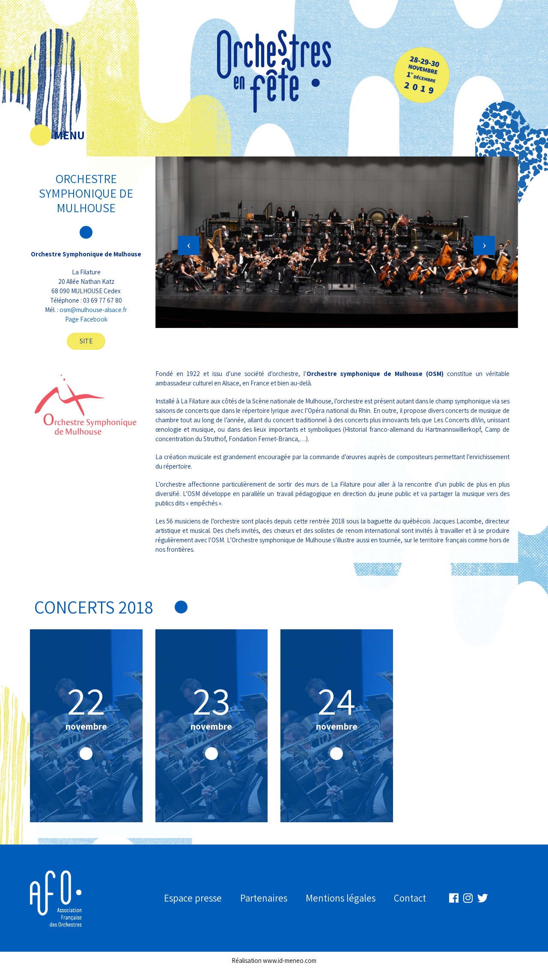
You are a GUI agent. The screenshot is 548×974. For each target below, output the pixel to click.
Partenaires (263, 898)
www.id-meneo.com (289, 960)
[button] (182, 225)
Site (86, 341)
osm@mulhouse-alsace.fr (93, 310)
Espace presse (193, 898)
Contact (410, 898)
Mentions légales (340, 898)
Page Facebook (86, 319)
